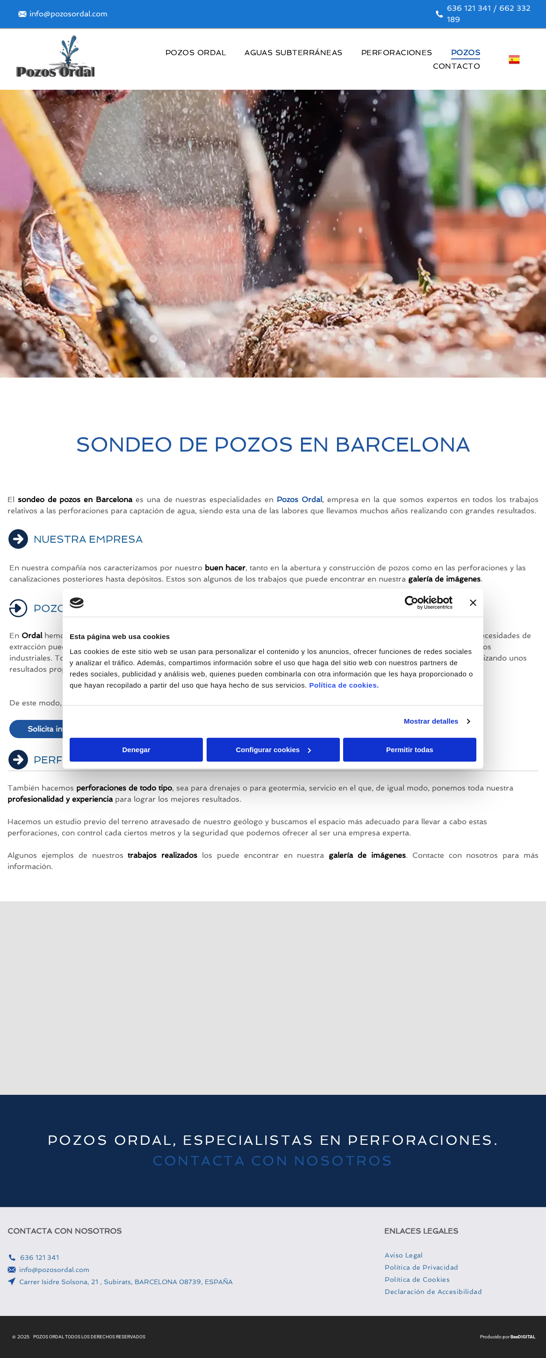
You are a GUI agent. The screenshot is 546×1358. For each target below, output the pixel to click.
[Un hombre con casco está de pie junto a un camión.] (207, 998)
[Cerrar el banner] (473, 603)
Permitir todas (409, 750)
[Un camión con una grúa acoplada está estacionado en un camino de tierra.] (75, 998)
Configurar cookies (273, 750)
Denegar (136, 750)
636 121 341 (39, 1257)
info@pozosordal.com (54, 1269)
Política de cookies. (344, 685)
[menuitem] (195, 52)
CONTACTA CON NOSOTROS (272, 1161)
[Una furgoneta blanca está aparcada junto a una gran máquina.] (471, 998)
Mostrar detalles (431, 722)
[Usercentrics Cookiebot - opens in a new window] (412, 603)
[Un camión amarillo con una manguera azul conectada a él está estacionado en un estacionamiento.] (339, 998)
